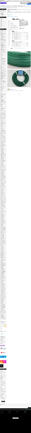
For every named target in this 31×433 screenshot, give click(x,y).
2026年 (1, 18)
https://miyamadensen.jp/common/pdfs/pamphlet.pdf (12, 16)
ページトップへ (30, 407)
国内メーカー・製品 (2, 11)
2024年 (1, 20)
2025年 (1, 19)
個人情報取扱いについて (3, 336)
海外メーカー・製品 (2, 10)
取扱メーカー (2, 340)
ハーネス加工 (2, 12)
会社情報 (1, 343)
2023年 (1, 21)
